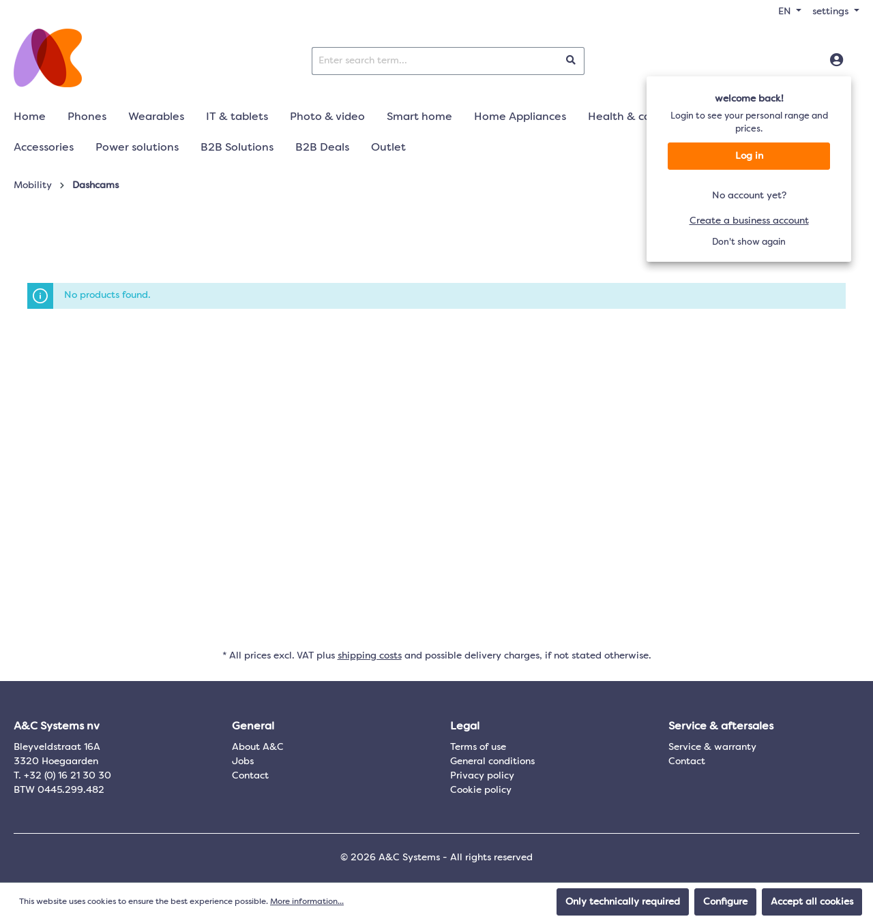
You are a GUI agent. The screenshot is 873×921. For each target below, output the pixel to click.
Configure (725, 902)
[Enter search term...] (435, 61)
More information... (307, 902)
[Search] (571, 61)
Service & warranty (712, 747)
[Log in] (836, 60)
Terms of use (478, 747)
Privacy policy (482, 776)
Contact (250, 776)
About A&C (258, 747)
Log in (749, 156)
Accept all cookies (812, 902)
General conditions (492, 761)
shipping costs (370, 656)
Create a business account (749, 221)
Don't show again (749, 242)
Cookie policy (481, 790)
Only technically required (622, 902)
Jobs (243, 761)
